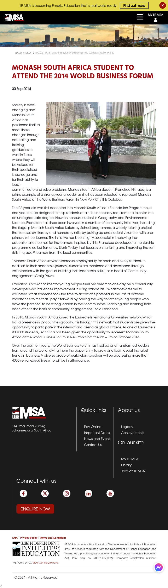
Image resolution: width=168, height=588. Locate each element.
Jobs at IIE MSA (133, 470)
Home (18, 53)
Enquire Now (35, 509)
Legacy (127, 426)
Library (126, 464)
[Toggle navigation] (139, 17)
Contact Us (93, 444)
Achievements (132, 432)
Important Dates (97, 432)
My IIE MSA (130, 458)
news (28, 53)
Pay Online (92, 426)
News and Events (97, 438)
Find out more (134, 5)
